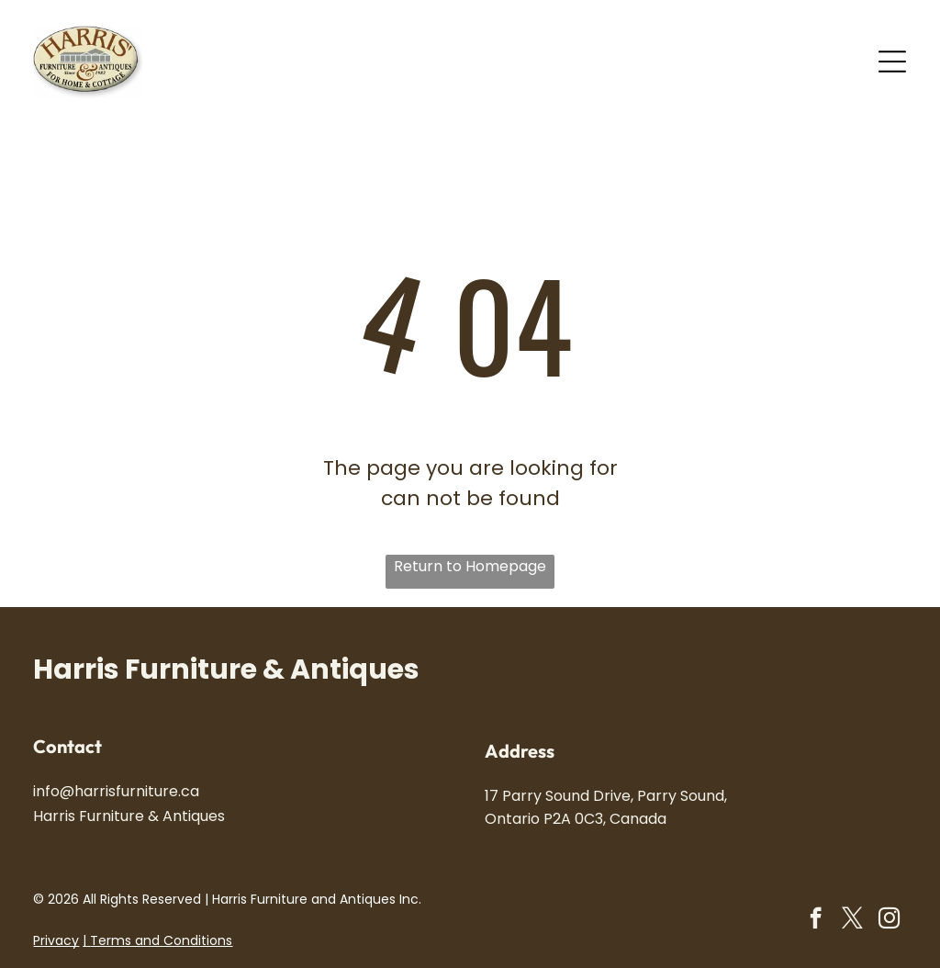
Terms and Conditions (161, 940)
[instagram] (889, 920)
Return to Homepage (470, 566)
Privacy (56, 940)
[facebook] (816, 920)
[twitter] (852, 920)
